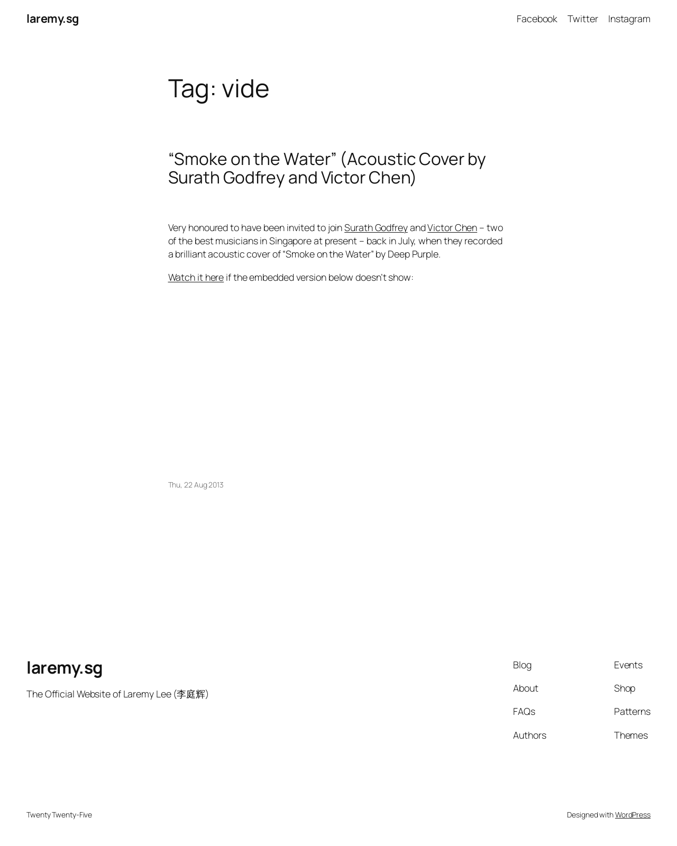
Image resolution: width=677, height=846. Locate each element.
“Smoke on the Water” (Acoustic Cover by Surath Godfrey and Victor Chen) (327, 168)
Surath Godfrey (376, 227)
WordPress (633, 815)
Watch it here (196, 277)
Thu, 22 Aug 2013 (196, 485)
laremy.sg (52, 18)
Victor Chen (452, 227)
